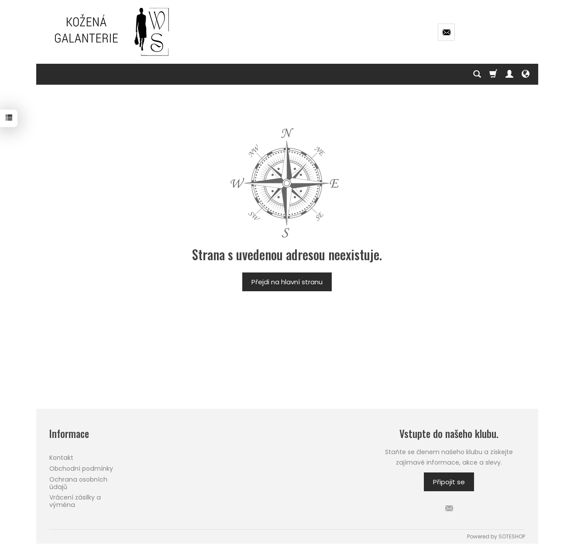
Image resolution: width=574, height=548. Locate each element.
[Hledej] (477, 74)
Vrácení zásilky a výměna (75, 501)
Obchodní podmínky (81, 468)
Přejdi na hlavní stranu (287, 281)
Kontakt (61, 457)
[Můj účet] (509, 74)
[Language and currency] (525, 74)
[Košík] (493, 74)
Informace (69, 433)
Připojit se (449, 481)
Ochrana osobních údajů (78, 483)
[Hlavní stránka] (112, 31)
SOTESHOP (511, 536)
